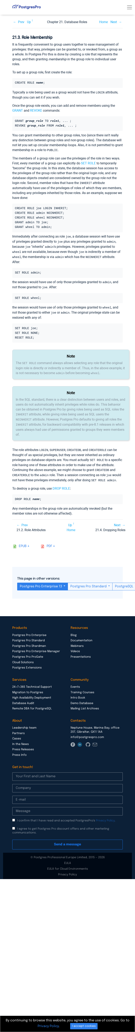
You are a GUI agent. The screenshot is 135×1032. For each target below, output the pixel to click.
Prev (21, 22)
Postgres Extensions (27, 663)
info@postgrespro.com (87, 732)
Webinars (77, 641)
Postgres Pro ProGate (27, 652)
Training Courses (82, 688)
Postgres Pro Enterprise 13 (41, 582)
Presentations (81, 652)
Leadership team (24, 723)
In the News (20, 739)
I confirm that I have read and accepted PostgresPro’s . (66, 816)
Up (29, 22)
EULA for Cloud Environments (67, 864)
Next (113, 22)
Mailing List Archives (85, 704)
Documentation (81, 636)
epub (23, 541)
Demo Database (82, 698)
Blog (74, 630)
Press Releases (23, 745)
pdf (49, 541)
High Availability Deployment (31, 693)
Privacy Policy (105, 816)
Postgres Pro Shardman (29, 641)
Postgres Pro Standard (88, 582)
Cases (16, 734)
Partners (18, 728)
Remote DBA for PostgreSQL (32, 704)
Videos (75, 646)
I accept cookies (84, 1026)
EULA (67, 858)
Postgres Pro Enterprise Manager (36, 646)
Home (103, 22)
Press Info (19, 750)
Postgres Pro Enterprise (29, 630)
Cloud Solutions (23, 657)
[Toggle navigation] (129, 7)
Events (75, 682)
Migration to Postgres (27, 688)
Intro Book (78, 693)
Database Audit (23, 698)
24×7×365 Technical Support (32, 682)
